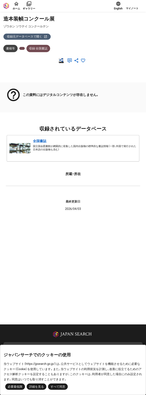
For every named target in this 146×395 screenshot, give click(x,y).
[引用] (70, 60)
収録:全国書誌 (38, 48)
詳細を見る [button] (36, 386)
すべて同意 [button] (58, 386)
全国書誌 (39, 141)
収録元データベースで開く (27, 36)
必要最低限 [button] (15, 386)
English (118, 5)
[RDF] (62, 60)
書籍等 (10, 48)
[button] (134, 5)
